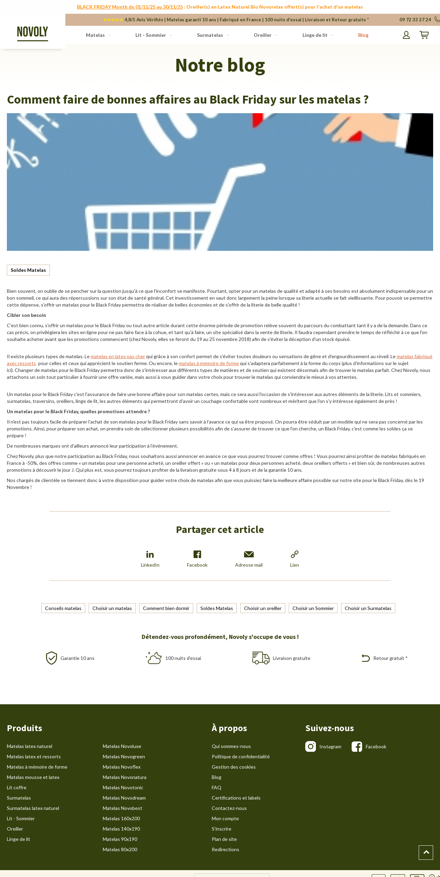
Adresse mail (249, 559)
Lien (294, 559)
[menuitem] (97, 35)
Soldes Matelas (28, 270)
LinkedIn (150, 559)
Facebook (197, 559)
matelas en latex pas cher (118, 356)
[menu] (227, 35)
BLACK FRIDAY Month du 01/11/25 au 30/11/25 (130, 7)
